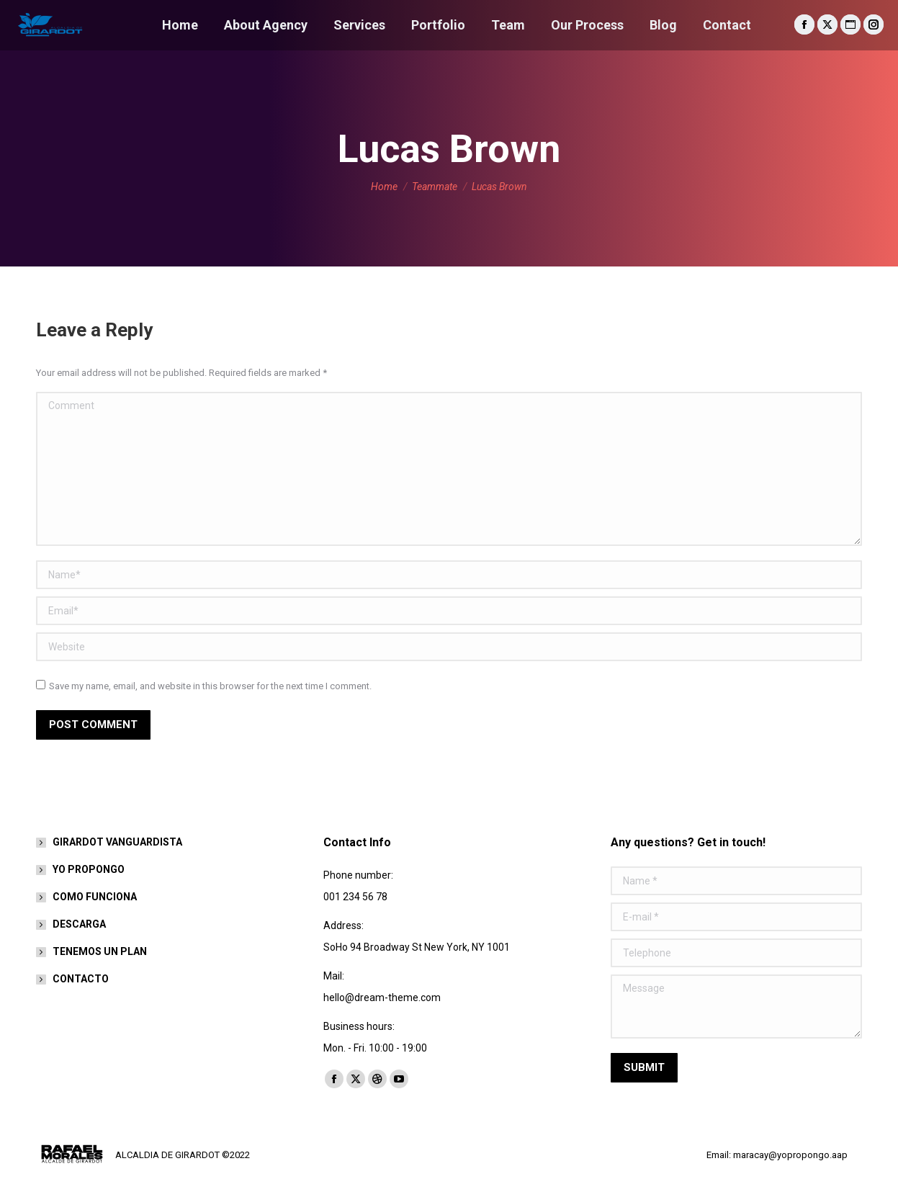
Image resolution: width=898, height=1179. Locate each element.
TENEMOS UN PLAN (100, 951)
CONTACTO (81, 979)
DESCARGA (79, 924)
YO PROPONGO (89, 869)
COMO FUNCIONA (95, 896)
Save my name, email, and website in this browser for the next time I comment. (210, 686)
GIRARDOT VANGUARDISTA (117, 842)
